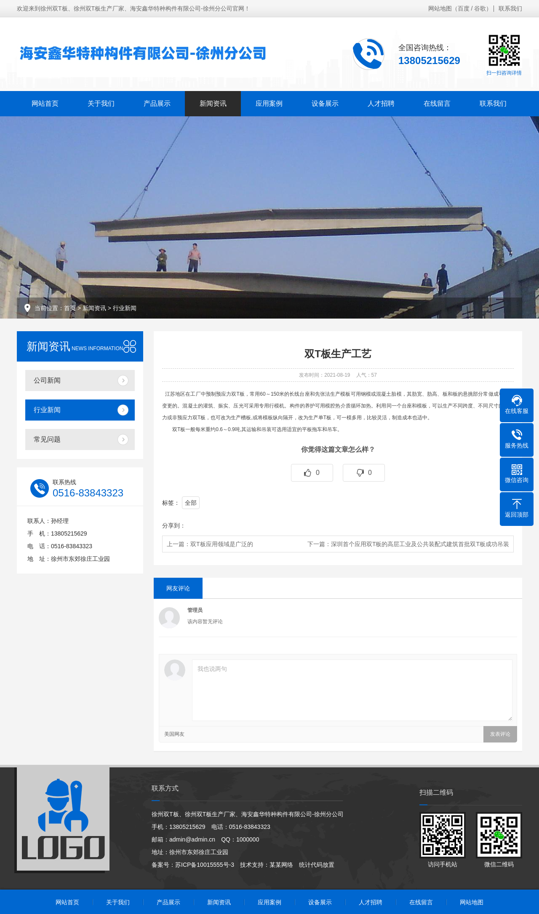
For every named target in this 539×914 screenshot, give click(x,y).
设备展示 (325, 103)
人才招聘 (381, 103)
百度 (464, 8)
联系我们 (510, 8)
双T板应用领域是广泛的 (221, 544)
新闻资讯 (213, 103)
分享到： (174, 525)
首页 (70, 308)
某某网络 (281, 864)
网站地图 (440, 8)
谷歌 (480, 8)
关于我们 (101, 103)
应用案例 (269, 103)
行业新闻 (124, 308)
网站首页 (45, 103)
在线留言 (437, 103)
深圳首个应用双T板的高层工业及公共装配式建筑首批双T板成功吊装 (420, 544)
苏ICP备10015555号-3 (204, 864)
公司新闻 (47, 380)
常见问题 (47, 439)
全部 (191, 502)
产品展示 (157, 103)
